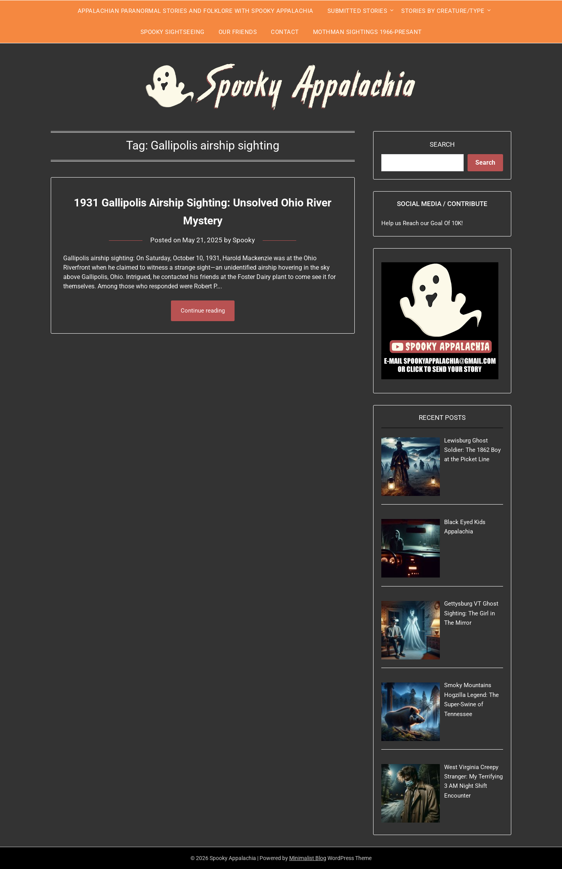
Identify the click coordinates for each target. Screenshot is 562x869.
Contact (285, 32)
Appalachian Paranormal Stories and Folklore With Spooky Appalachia (195, 10)
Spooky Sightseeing (172, 32)
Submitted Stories (357, 10)
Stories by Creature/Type (442, 10)
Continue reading (203, 310)
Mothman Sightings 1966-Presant (367, 32)
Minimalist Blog (307, 858)
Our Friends (238, 32)
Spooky (244, 239)
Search (442, 144)
